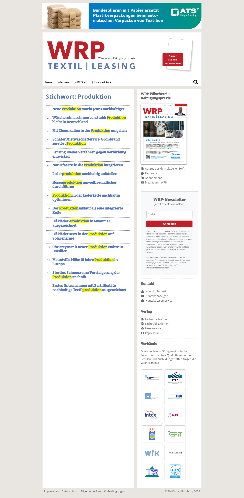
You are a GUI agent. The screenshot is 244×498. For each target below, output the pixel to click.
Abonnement (153, 178)
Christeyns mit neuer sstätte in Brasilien (87, 249)
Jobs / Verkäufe (101, 82)
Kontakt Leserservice (159, 300)
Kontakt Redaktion (157, 291)
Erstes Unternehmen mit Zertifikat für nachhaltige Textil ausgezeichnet (89, 288)
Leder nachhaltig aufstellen (84, 174)
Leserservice (153, 328)
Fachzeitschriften (156, 319)
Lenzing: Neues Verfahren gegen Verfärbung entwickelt (89, 154)
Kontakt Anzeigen (157, 296)
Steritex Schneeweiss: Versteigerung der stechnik (86, 275)
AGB (176, 265)
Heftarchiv (151, 173)
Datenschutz (70, 491)
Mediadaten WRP (156, 182)
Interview (63, 82)
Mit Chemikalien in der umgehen (89, 131)
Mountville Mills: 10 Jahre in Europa (85, 262)
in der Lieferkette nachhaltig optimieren (86, 197)
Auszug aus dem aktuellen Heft (165, 168)
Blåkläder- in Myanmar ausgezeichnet (81, 223)
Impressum (152, 333)
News (48, 82)
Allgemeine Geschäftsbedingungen (103, 491)
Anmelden (169, 223)
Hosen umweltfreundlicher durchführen (84, 184)
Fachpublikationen (157, 324)
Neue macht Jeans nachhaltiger (88, 109)
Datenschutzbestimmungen (157, 268)
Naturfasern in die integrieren (87, 165)
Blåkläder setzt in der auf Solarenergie (83, 236)
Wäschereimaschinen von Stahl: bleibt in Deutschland (89, 120)
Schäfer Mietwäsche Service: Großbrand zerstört (86, 141)
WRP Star (81, 82)
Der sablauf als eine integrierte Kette (87, 210)
